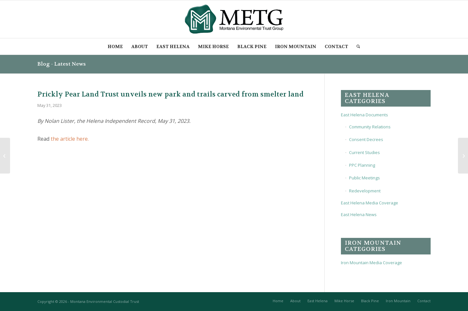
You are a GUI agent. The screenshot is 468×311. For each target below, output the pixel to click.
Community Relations (370, 127)
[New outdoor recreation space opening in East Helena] (463, 156)
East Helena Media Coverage (369, 203)
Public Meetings (364, 178)
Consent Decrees (366, 139)
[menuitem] (115, 46)
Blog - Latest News (61, 63)
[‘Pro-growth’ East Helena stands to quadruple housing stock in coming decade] (5, 156)
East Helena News (359, 214)
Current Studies (364, 152)
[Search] (358, 46)
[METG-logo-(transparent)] (234, 19)
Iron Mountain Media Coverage (371, 263)
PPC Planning (362, 165)
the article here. (70, 138)
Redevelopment (365, 191)
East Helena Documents (364, 115)
